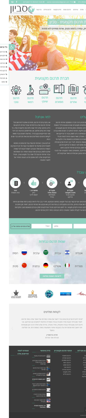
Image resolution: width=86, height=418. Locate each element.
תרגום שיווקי (58, 365)
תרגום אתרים (58, 358)
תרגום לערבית (78, 365)
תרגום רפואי (58, 363)
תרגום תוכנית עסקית (31, 356)
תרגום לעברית (78, 360)
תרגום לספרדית (78, 374)
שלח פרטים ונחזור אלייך (11, 226)
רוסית (6, 253)
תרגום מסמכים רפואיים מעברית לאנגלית (30, 374)
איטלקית (47, 266)
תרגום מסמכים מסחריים (30, 389)
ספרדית (70, 266)
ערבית (27, 253)
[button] (3, 47)
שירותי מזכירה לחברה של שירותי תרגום (31, 395)
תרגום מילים (58, 374)
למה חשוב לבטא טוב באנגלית (31, 401)
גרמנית (27, 266)
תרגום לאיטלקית (78, 376)
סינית (6, 266)
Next (82, 294)
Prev (3, 294)
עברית (49, 253)
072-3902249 (74, 2)
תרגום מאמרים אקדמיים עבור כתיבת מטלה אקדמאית (30, 362)
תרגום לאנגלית (78, 358)
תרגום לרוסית (79, 367)
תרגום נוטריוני (57, 369)
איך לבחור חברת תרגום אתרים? (30, 369)
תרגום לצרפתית (78, 372)
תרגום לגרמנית (78, 363)
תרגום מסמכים (57, 360)
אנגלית (70, 253)
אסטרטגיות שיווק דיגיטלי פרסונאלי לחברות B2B (30, 385)
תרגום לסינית (79, 369)
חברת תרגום (79, 356)
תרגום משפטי (57, 356)
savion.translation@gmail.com (49, 2)
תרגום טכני (58, 367)
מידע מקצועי (58, 372)
